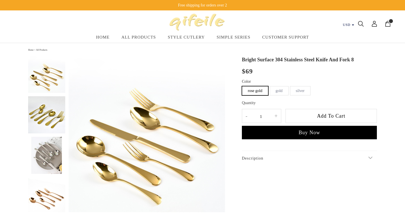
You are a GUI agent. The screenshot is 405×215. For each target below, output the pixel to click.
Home (103, 37)
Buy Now (309, 132)
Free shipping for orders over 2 (202, 5)
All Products (139, 37)
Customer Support (285, 37)
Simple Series (233, 37)
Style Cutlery (186, 37)
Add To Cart (331, 116)
